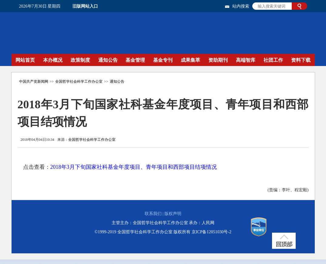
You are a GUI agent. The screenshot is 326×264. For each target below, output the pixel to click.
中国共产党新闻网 (33, 81)
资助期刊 (218, 60)
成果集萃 (190, 60)
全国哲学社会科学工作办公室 (79, 81)
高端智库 (245, 60)
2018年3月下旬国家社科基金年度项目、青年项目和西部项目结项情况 (133, 167)
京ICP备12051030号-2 (211, 232)
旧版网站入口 (85, 6)
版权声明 (172, 213)
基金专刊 (163, 60)
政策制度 (80, 60)
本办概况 (52, 60)
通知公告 (108, 60)
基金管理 (135, 60)
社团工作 (273, 60)
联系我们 (153, 213)
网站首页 (25, 60)
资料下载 (301, 60)
